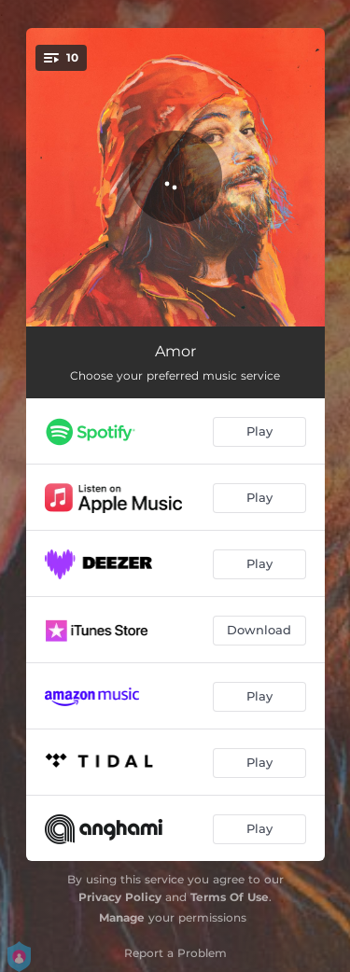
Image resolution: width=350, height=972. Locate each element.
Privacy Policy (119, 897)
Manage (122, 917)
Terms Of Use (229, 897)
